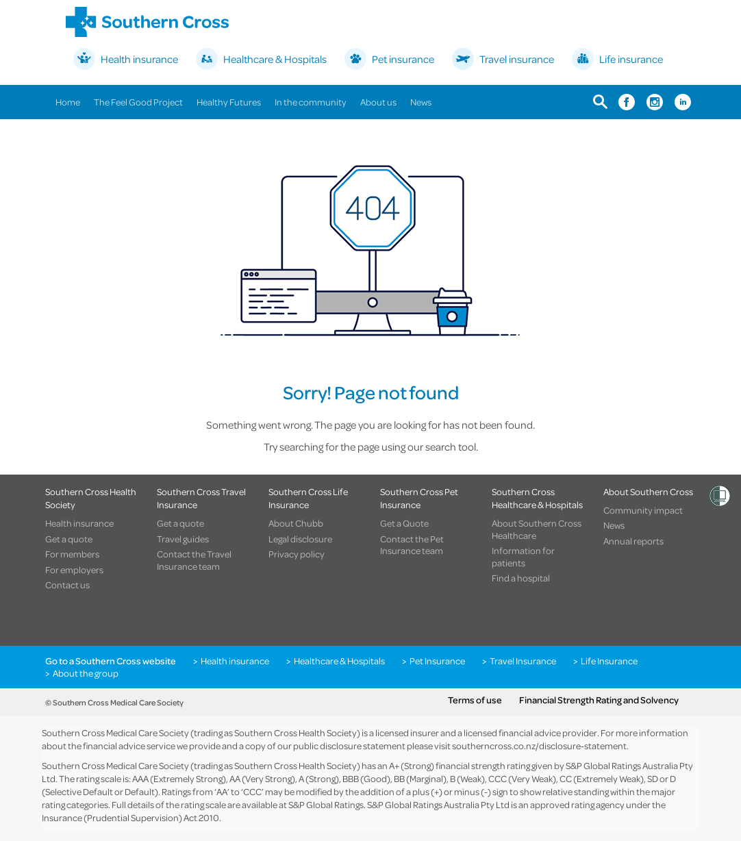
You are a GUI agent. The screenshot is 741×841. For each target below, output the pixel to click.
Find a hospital (521, 578)
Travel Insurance (523, 661)
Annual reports (633, 541)
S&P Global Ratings (326, 804)
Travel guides (183, 539)
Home (67, 101)
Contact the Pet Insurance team (412, 545)
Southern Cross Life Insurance (308, 498)
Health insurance (79, 523)
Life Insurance (609, 661)
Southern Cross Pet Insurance (419, 498)
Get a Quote (404, 523)
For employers (74, 570)
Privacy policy (296, 554)
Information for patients (523, 556)
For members (72, 554)
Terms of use (475, 700)
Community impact (643, 510)
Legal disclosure (300, 539)
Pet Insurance (437, 661)
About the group (85, 673)
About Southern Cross (648, 491)
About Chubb (295, 523)
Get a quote (68, 539)
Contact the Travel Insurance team (194, 560)
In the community (311, 101)
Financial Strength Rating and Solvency (599, 700)
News (420, 101)
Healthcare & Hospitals (339, 661)
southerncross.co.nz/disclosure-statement (539, 745)
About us (378, 101)
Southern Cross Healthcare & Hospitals (537, 498)
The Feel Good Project (138, 101)
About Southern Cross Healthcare (536, 529)
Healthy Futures (229, 101)
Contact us (67, 585)
